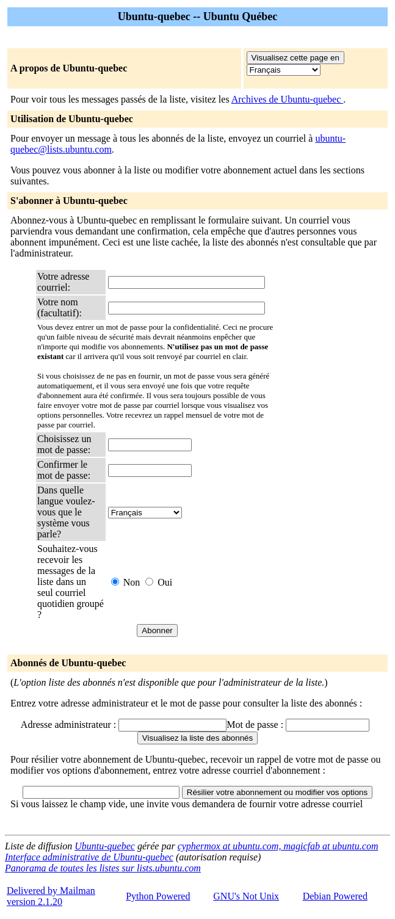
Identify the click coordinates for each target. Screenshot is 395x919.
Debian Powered (335, 896)
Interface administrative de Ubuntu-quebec (89, 857)
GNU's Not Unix (246, 896)
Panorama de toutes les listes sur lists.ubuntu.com (103, 868)
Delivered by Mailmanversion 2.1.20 (51, 896)
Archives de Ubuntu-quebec (287, 99)
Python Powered (158, 896)
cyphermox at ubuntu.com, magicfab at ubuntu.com (278, 846)
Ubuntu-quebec (104, 846)
